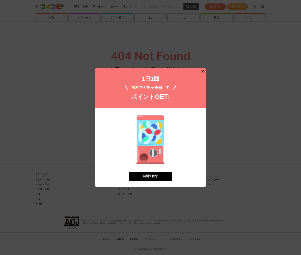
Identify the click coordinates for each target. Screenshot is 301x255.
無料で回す (150, 175)
